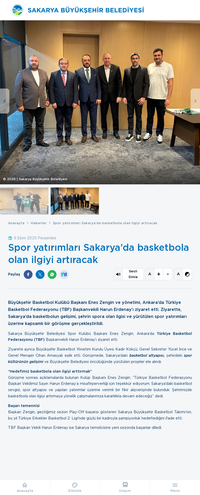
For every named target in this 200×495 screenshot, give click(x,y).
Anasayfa (16, 223)
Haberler (39, 223)
